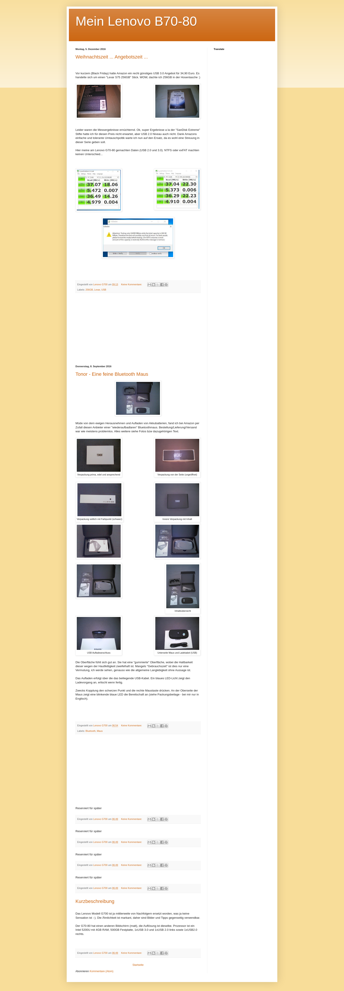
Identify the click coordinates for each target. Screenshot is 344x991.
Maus (99, 731)
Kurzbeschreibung (94, 901)
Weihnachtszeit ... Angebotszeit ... (111, 57)
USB (103, 289)
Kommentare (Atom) (101, 971)
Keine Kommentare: (132, 284)
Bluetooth (91, 731)
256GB (89, 289)
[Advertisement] (138, 329)
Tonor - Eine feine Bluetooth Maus (111, 374)
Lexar (97, 289)
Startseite (138, 964)
